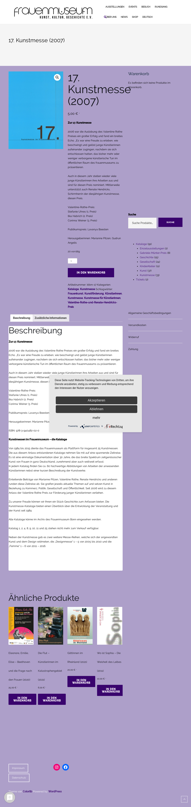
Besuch (145, 6)
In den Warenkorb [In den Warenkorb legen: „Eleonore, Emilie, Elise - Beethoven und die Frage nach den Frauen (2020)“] (22, 699)
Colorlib (27, 791)
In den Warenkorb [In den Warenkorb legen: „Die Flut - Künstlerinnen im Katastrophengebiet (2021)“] (52, 699)
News (124, 17)
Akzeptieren (96, 400)
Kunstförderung (94, 293)
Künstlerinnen (113, 293)
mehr (96, 418)
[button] (57, 77)
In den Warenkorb (91, 272)
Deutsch (147, 17)
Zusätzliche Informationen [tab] (51, 318)
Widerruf (133, 337)
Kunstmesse (87, 289)
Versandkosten (137, 325)
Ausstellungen (114, 6)
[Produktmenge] (72, 261)
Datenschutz (19, 777)
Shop (135, 17)
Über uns (110, 17)
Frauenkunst (75, 293)
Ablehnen (96, 409)
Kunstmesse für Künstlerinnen (102, 298)
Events (133, 6)
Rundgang (161, 6)
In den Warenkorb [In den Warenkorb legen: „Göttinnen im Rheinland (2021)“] (81, 681)
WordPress (55, 791)
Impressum (18, 768)
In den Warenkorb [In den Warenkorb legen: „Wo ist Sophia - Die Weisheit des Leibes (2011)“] (111, 690)
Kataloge (73, 289)
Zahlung (133, 349)
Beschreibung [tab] (21, 318)
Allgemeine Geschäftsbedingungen (149, 313)
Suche (132, 214)
